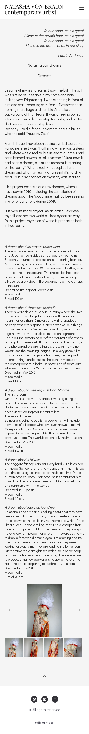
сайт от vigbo (44, 723)
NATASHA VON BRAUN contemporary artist (34, 9)
